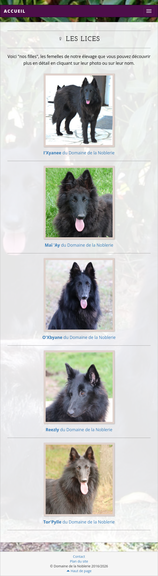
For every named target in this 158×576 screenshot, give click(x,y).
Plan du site (79, 561)
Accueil (15, 11)
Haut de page (79, 571)
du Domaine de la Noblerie (79, 153)
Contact (79, 556)
